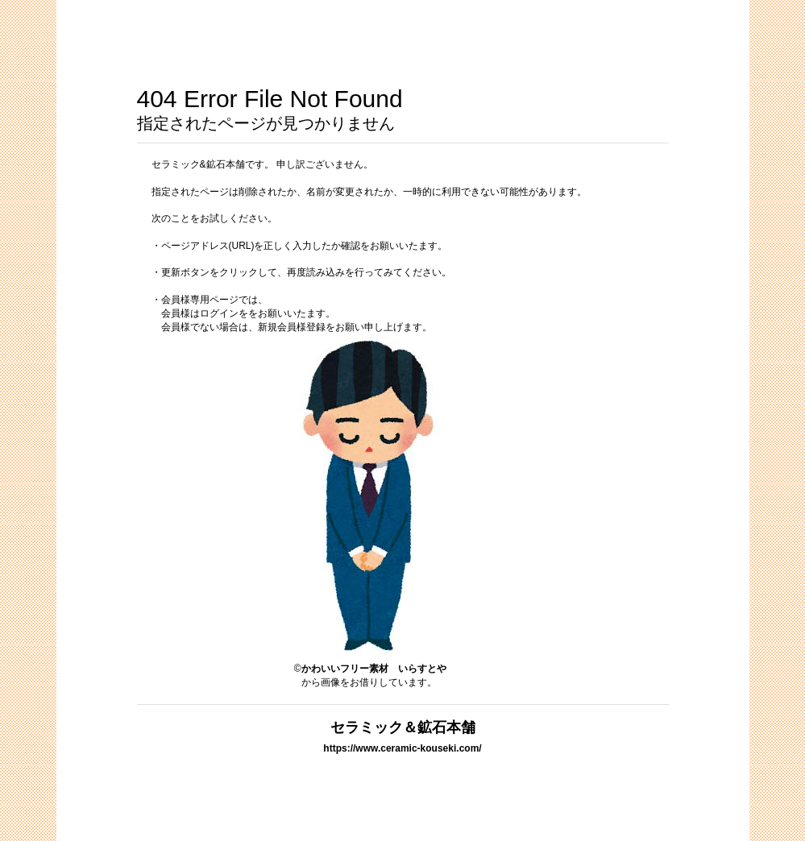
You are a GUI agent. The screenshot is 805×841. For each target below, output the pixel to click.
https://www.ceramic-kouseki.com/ (402, 748)
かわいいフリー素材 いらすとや (373, 668)
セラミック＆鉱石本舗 (402, 727)
